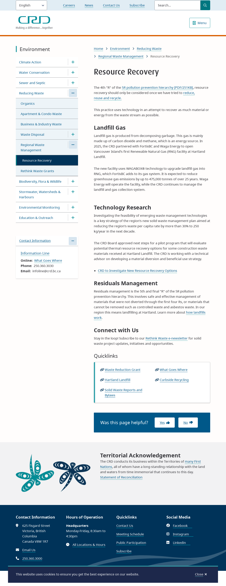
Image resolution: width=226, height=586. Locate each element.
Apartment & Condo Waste (41, 114)
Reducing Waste (31, 93)
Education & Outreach (36, 218)
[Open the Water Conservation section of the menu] (73, 72)
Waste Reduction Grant (122, 369)
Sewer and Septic (32, 83)
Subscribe (137, 5)
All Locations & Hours (89, 544)
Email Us (28, 550)
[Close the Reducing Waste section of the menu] (73, 93)
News (89, 5)
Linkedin (181, 542)
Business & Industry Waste (41, 124)
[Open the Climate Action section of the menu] (73, 62)
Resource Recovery (36, 160)
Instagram (183, 534)
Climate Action (30, 62)
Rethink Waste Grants (37, 171)
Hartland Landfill (117, 380)
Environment (120, 48)
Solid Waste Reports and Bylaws (123, 393)
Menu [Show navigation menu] (202, 23)
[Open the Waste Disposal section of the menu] (73, 134)
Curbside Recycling (174, 380)
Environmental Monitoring (39, 207)
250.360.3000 (32, 558)
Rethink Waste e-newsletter (167, 338)
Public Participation (131, 542)
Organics (28, 103)
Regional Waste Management (32, 147)
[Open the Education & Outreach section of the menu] (73, 217)
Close (199, 574)
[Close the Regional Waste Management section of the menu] (73, 145)
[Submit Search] (205, 5)
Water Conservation (34, 72)
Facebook (182, 525)
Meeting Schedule (130, 534)
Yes (162, 422)
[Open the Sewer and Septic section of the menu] (73, 83)
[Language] (31, 5)
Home (98, 48)
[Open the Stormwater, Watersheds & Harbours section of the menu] (73, 192)
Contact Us (111, 5)
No (185, 422)
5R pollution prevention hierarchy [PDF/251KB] (157, 87)
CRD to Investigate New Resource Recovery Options (137, 270)
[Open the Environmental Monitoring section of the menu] (73, 207)
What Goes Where (48, 260)
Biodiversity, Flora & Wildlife (40, 181)
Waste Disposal (32, 134)
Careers (69, 5)
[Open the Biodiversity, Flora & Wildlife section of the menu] (73, 181)
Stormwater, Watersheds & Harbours (40, 194)
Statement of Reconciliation (121, 477)
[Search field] (177, 5)
